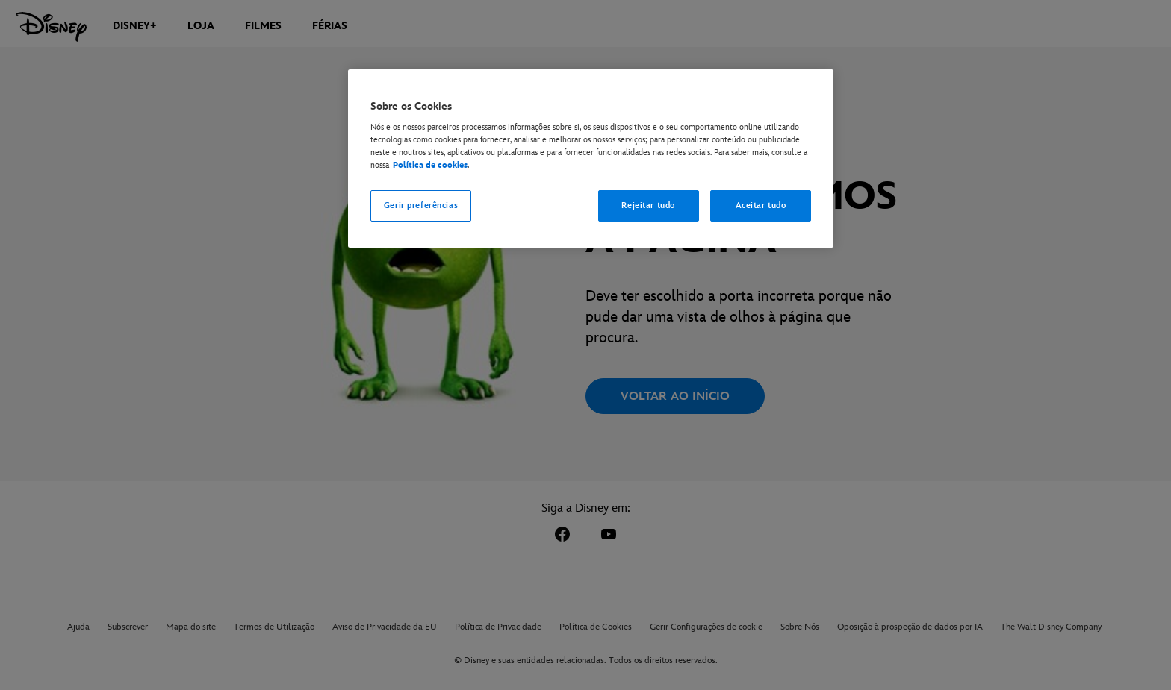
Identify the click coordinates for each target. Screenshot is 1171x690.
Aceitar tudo (761, 205)
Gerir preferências (421, 205)
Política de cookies (430, 165)
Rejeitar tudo (647, 205)
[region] (590, 158)
